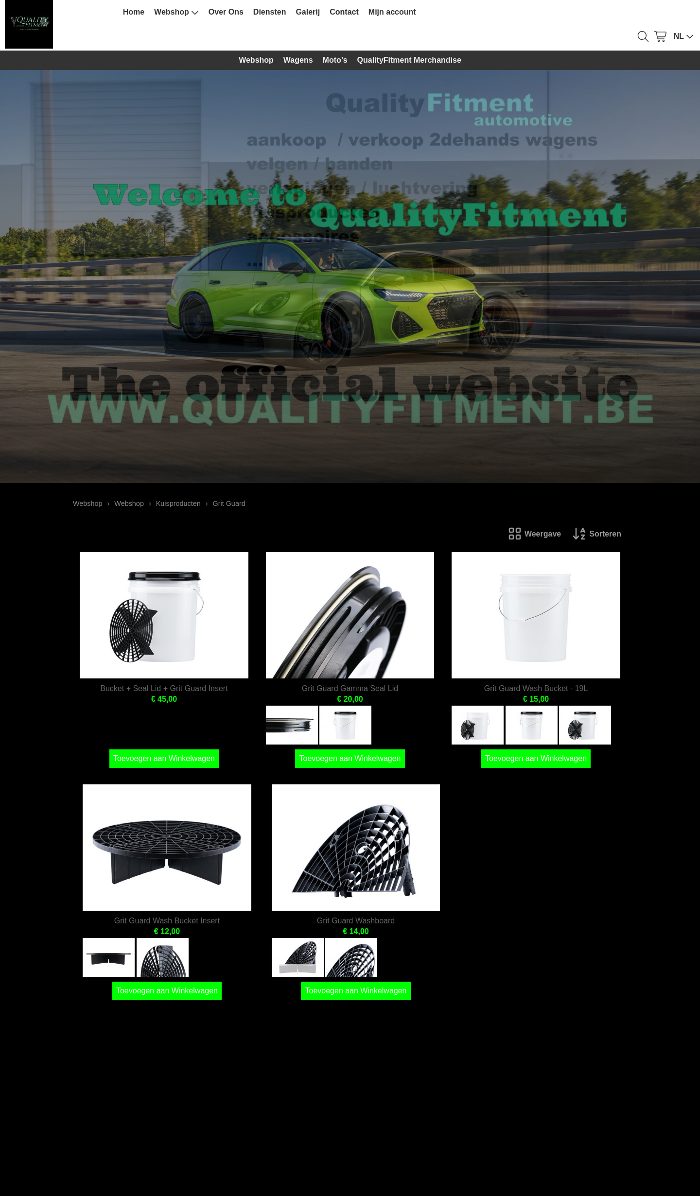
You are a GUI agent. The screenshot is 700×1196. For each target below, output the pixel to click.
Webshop (176, 12)
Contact (344, 12)
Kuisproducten (178, 503)
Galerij (308, 12)
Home (133, 12)
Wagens (298, 60)
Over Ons (226, 12)
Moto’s (335, 60)
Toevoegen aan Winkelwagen (164, 758)
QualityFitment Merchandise (409, 60)
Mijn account (392, 12)
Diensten (269, 12)
